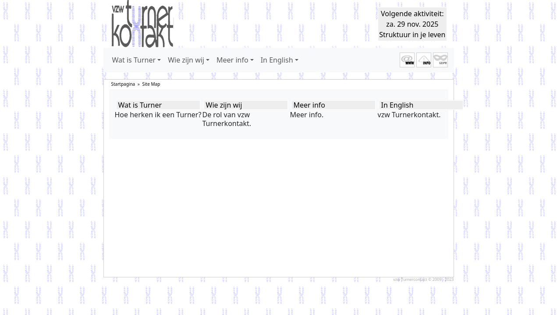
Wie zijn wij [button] (186, 60)
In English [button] (277, 60)
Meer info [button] (232, 60)
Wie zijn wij (224, 105)
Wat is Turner (140, 105)
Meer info (310, 105)
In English (397, 105)
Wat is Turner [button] (134, 60)
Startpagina (123, 84)
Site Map (151, 84)
